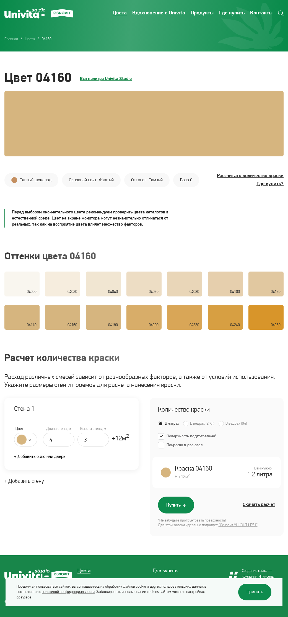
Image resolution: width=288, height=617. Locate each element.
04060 (154, 292)
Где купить (232, 13)
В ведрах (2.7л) (202, 424)
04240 (235, 325)
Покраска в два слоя (185, 445)
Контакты (261, 13)
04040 (113, 292)
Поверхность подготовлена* (191, 436)
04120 (276, 292)
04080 (194, 292)
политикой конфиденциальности (68, 592)
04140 (32, 325)
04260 (276, 325)
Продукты (202, 13)
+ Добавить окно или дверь (39, 457)
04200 (154, 325)
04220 (194, 325)
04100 (235, 292)
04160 (72, 325)
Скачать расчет (259, 504)
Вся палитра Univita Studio (106, 79)
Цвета (120, 13)
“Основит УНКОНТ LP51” (238, 525)
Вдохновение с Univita (158, 13)
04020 (72, 292)
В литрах (172, 424)
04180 (113, 325)
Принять (255, 592)
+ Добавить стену (24, 481)
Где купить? (270, 184)
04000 (32, 292)
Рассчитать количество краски (250, 176)
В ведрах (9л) (236, 424)
